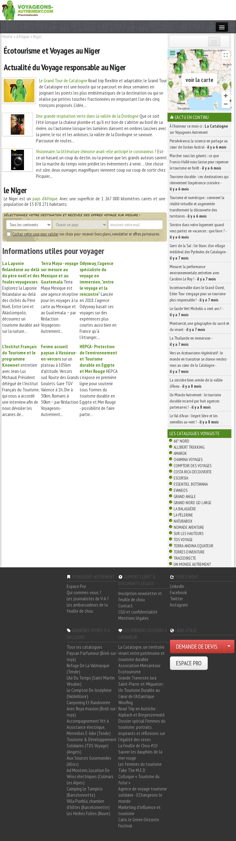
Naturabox (183, 521)
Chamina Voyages (188, 459)
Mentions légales (133, 618)
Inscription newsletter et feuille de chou (140, 596)
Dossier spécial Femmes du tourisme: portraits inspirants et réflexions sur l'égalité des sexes (141, 730)
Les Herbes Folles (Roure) (88, 813)
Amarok (180, 453)
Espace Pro (76, 586)
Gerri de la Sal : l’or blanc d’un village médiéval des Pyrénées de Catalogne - (198, 252)
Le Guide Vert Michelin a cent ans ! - (196, 311)
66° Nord (181, 441)
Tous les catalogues (84, 647)
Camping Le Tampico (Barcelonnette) (85, 792)
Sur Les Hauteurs (188, 533)
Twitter (176, 598)
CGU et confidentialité (137, 612)
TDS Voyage (183, 539)
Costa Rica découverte (193, 472)
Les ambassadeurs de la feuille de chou (87, 608)
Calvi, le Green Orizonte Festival (138, 822)
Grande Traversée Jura (137, 678)
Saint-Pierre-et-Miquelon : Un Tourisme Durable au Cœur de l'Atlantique (141, 690)
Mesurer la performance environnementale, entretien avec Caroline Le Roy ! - (194, 273)
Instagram (179, 605)
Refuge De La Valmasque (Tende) (88, 668)
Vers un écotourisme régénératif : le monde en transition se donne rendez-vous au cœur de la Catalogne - (199, 362)
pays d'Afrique (45, 198)
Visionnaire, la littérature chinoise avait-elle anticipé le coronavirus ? (96, 151)
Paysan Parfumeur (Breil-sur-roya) (92, 656)
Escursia (181, 478)
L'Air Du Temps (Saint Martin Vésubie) (91, 681)
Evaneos (180, 490)
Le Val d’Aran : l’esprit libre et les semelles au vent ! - (194, 419)
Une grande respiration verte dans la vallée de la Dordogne (87, 116)
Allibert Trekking (189, 447)
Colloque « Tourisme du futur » (138, 779)
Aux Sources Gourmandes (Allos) (89, 761)
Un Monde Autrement (192, 564)
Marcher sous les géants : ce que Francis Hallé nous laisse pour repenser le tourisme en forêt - (199, 162)
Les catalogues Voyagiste (195, 433)
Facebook (178, 592)
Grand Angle (185, 496)
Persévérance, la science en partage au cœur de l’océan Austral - (199, 144)
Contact (125, 605)
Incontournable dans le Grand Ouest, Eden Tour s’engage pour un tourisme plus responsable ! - (198, 294)
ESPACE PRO (189, 663)
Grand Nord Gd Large (192, 502)
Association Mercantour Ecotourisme (139, 668)
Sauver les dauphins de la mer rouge (140, 755)
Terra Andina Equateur (193, 546)
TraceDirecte (185, 558)
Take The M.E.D (131, 770)
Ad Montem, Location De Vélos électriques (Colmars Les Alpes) (90, 776)
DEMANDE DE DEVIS (197, 647)
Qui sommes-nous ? (84, 592)
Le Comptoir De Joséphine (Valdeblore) (89, 693)
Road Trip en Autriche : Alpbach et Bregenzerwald (141, 711)
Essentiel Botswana (191, 484)
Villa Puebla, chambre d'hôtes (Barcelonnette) (88, 804)
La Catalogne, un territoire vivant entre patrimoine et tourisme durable (141, 653)
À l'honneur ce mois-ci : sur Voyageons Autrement (199, 129)
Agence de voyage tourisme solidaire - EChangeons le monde (142, 795)
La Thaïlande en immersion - (191, 341)
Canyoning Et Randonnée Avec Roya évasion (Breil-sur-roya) (92, 708)
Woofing (125, 702)
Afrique (22, 36)
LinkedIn (177, 586)
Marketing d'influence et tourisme (139, 810)
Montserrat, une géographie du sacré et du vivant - (199, 326)
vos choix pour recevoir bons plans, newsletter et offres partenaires (83, 234)
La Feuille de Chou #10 (137, 745)
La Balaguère (185, 509)
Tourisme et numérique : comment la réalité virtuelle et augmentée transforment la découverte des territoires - (197, 207)
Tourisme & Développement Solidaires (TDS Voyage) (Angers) (91, 745)
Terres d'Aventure (189, 552)
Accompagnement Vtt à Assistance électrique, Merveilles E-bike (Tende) (89, 727)
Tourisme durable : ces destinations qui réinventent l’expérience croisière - (199, 183)
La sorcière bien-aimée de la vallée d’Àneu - (196, 383)
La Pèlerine (183, 515)
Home (7, 36)
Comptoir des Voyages (192, 465)
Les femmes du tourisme (140, 764)
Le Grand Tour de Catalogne (63, 80)
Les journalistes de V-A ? (88, 598)
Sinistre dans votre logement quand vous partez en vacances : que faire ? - (198, 231)
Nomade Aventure (189, 527)
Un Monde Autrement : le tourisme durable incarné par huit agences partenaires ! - (195, 401)
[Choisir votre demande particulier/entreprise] (228, 646)
